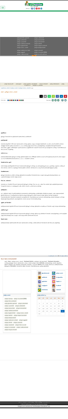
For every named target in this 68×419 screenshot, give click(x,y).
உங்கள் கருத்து (31, 402)
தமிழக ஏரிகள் (8, 322)
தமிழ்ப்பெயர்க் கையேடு (40, 54)
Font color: (3, 100)
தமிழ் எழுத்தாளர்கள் (22, 45)
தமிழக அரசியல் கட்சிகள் (23, 50)
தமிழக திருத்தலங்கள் (39, 47)
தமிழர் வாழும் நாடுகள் (11, 329)
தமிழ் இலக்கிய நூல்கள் (23, 37)
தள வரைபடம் (46, 402)
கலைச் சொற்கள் (43, 84)
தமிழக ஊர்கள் (38, 43)
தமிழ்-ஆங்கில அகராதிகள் (30, 84)
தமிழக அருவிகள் (9, 325)
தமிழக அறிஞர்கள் (39, 37)
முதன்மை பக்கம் (5, 88)
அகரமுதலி (18, 84)
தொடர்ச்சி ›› (64, 255)
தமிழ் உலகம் (14, 88)
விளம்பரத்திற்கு (38, 402)
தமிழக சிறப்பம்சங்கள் (10, 301)
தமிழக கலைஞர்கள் (39, 41)
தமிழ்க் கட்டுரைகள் (38, 85)
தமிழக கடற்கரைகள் (10, 327)
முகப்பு (19, 402)
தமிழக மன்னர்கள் (21, 39)
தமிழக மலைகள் (38, 50)
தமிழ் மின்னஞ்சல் (54, 84)
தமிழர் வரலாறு (8, 298)
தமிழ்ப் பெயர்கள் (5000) (40, 52)
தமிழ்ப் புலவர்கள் (21, 41)
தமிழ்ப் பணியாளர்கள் (22, 54)
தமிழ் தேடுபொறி (9, 84)
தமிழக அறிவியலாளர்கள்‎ (23, 43)
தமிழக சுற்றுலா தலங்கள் (40, 45)
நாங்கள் (24, 402)
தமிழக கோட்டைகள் (20, 325)
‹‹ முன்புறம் (51, 255)
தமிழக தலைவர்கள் (39, 39)
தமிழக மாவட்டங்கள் (22, 47)
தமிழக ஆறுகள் (21, 52)
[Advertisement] (34, 25)
